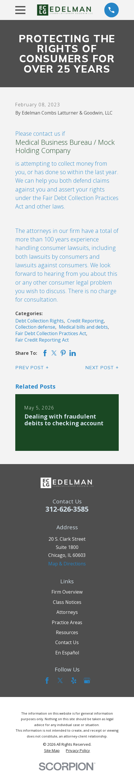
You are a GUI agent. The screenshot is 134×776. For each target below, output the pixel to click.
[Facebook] (47, 680)
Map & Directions (67, 563)
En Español (67, 652)
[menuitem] (52, 750)
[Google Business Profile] (87, 680)
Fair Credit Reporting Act (42, 340)
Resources (67, 632)
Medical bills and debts (83, 327)
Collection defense (35, 327)
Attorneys (67, 612)
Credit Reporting (85, 321)
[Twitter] (60, 680)
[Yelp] (74, 680)
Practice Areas (67, 622)
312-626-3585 (67, 509)
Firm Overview (67, 592)
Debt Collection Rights (39, 321)
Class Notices (67, 602)
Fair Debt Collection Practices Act (50, 333)
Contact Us (67, 642)
